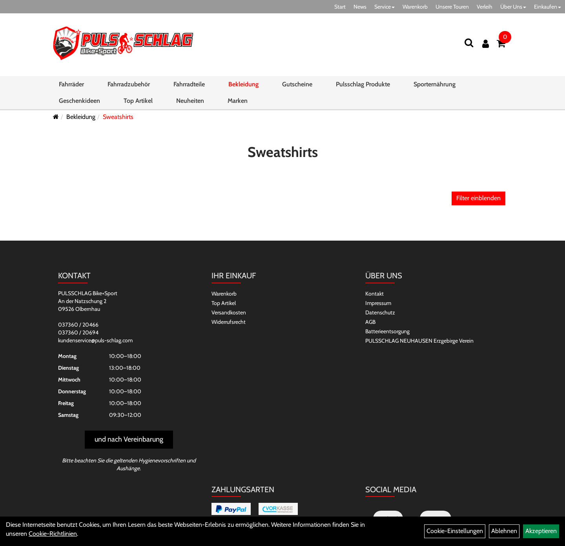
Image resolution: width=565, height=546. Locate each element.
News (360, 6)
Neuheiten (190, 100)
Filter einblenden (478, 198)
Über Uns (513, 6)
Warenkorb (415, 6)
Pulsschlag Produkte (363, 84)
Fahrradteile (189, 84)
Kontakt (374, 293)
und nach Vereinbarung (129, 439)
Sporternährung (435, 84)
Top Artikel (138, 100)
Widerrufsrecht (228, 321)
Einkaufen (547, 6)
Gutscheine (297, 84)
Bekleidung (243, 84)
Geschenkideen (79, 100)
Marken (238, 100)
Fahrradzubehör (129, 84)
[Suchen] (468, 42)
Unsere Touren (452, 6)
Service (384, 6)
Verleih (484, 6)
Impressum (378, 303)
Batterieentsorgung (387, 331)
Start (340, 6)
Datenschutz (380, 312)
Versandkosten (228, 312)
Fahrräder (71, 84)
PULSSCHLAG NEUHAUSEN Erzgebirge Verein (419, 340)
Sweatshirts (118, 117)
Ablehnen (504, 531)
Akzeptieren (541, 531)
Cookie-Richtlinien (53, 533)
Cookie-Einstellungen (454, 531)
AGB (370, 321)
